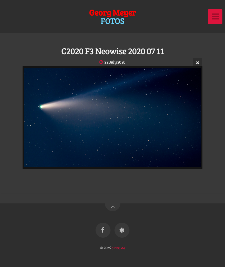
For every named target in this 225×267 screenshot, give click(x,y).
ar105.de (118, 247)
